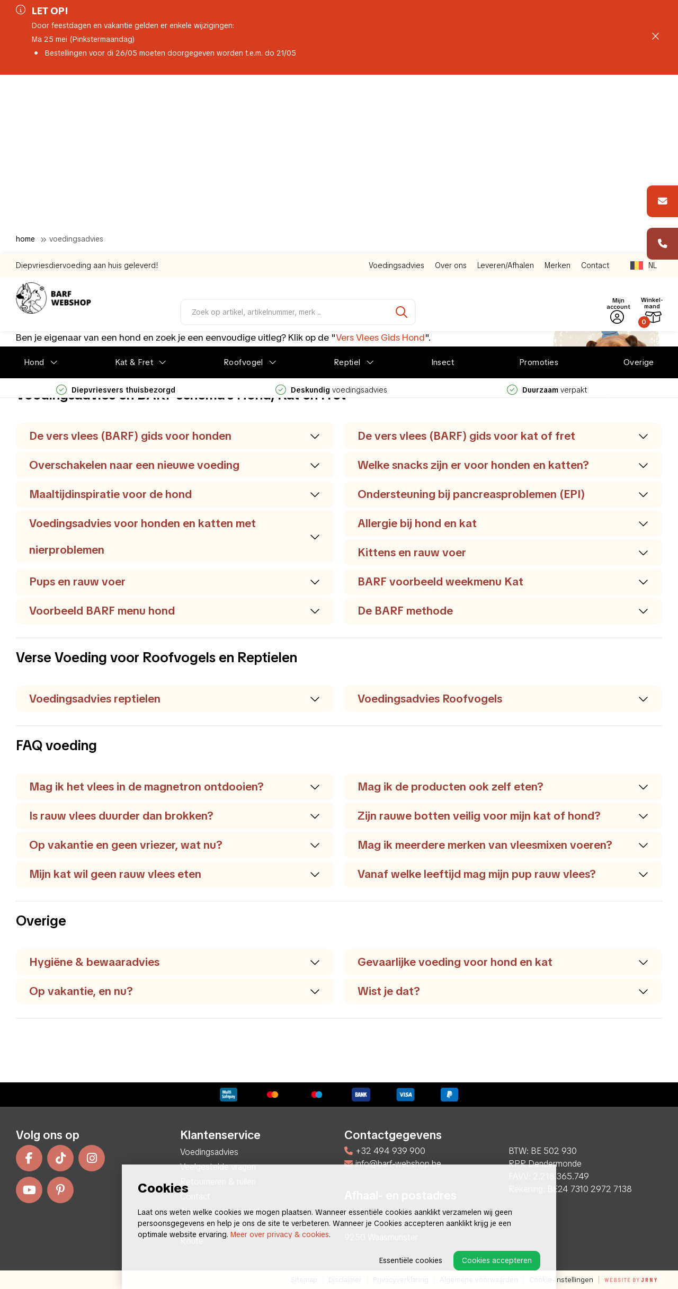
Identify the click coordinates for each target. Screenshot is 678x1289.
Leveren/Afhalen (505, 86)
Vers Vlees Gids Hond (380, 337)
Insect (442, 183)
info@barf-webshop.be (392, 1163)
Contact (595, 86)
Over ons (451, 86)
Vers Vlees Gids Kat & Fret (409, 357)
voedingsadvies (331, 211)
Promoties (538, 183)
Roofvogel (243, 183)
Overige (638, 183)
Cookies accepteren (497, 1260)
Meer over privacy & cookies (279, 1234)
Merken (557, 86)
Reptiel (347, 183)
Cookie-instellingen (561, 1280)
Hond (34, 183)
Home (25, 239)
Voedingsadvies (396, 86)
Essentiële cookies (410, 1260)
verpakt (547, 211)
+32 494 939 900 (384, 1151)
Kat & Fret (134, 183)
